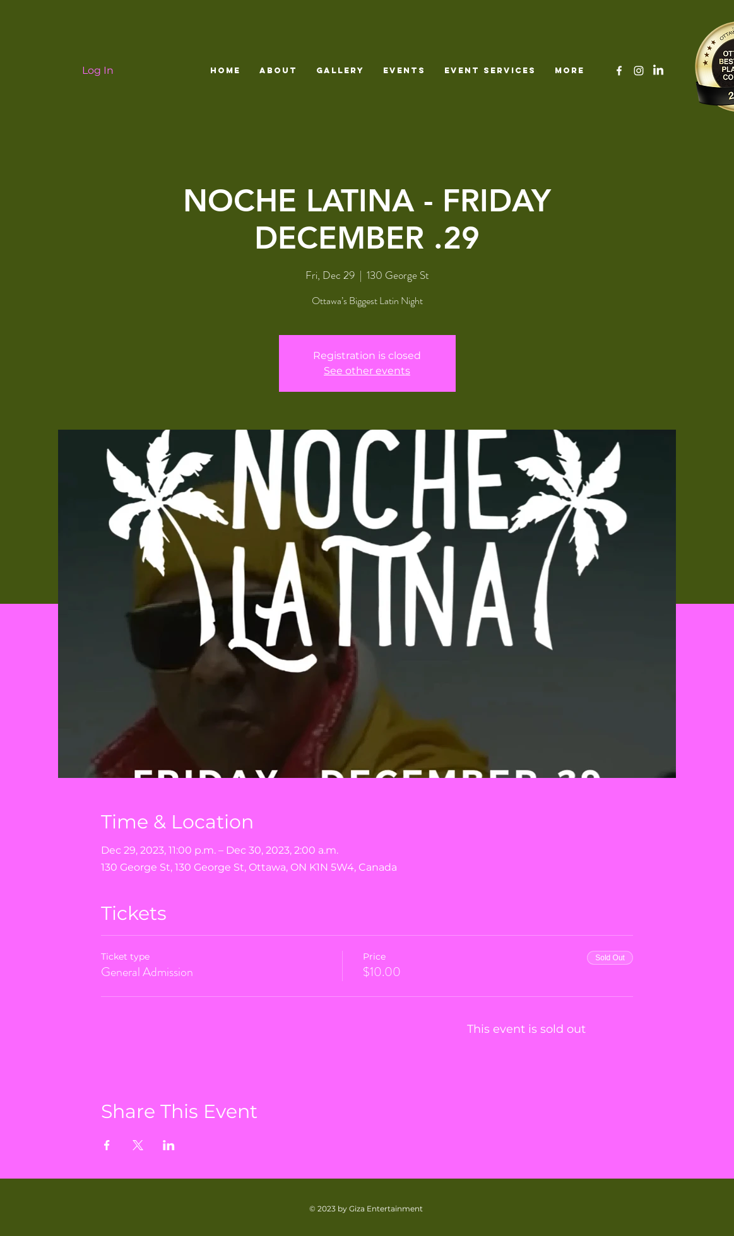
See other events (367, 371)
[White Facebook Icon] (619, 70)
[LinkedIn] (658, 70)
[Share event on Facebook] (107, 1145)
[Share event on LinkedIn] (169, 1145)
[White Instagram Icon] (638, 70)
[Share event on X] (138, 1145)
